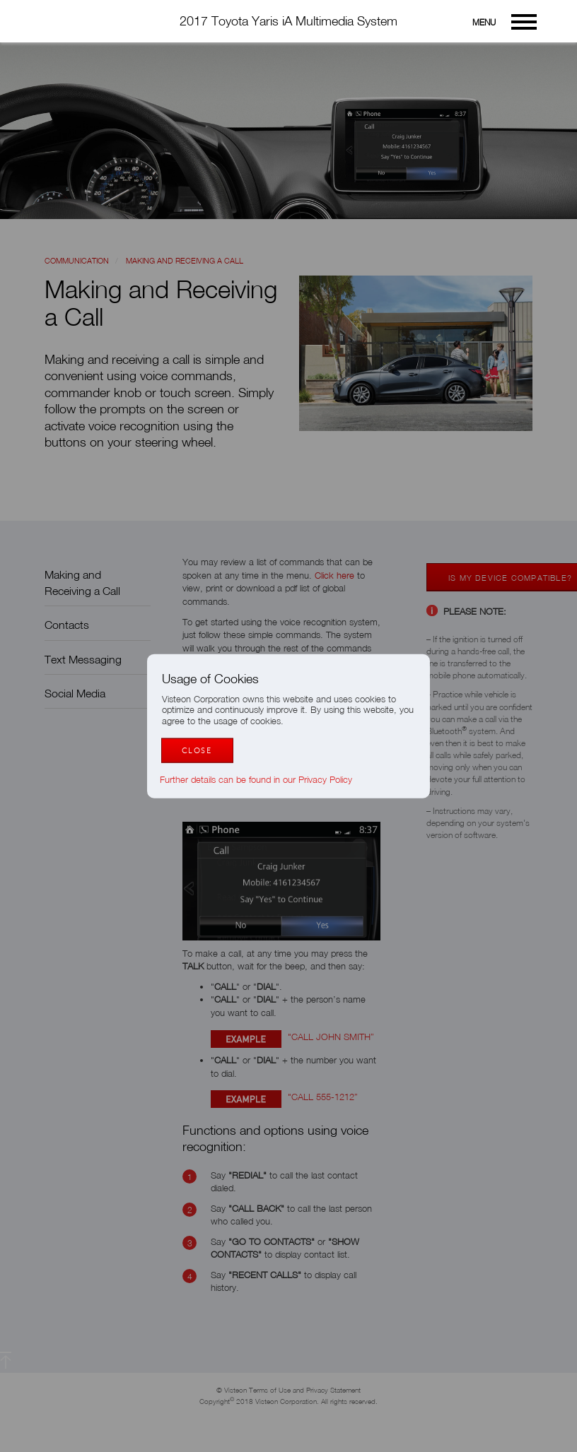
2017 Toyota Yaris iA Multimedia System (288, 20)
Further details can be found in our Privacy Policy (263, 779)
